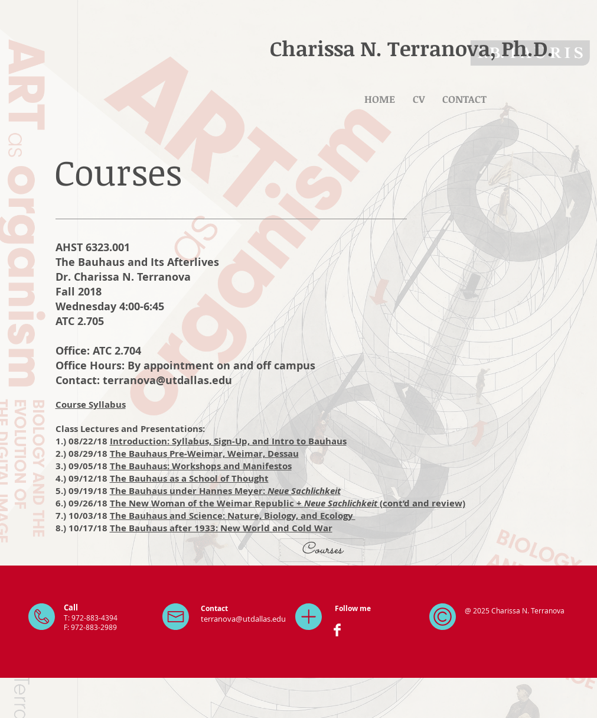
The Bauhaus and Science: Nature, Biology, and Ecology (232, 515)
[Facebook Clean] (337, 629)
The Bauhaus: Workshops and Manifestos (201, 466)
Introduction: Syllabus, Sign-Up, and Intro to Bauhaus (228, 441)
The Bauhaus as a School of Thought (189, 478)
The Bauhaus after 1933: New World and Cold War (221, 528)
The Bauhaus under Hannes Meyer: (225, 491)
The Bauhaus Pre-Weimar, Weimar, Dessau (204, 453)
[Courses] (322, 550)
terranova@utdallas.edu (167, 380)
